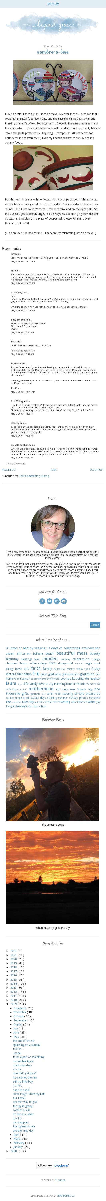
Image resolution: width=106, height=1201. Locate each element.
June (17, 1032)
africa (20, 653)
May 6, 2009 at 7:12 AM (22, 354)
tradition (16, 702)
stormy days (38, 697)
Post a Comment (16, 463)
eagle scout (92, 663)
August (18, 1024)
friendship (24, 674)
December (20, 1008)
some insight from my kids (29, 1093)
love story (45, 684)
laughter (95, 678)
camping (65, 659)
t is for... (18, 1049)
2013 (14, 987)
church (23, 663)
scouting (67, 693)
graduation (55, 674)
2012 (14, 991)
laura (11, 683)
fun (35, 673)
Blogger (60, 1180)
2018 (14, 967)
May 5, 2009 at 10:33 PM (23, 283)
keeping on (80, 678)
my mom (62, 689)
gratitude (87, 674)
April (17, 1134)
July (16, 1028)
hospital (24, 678)
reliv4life (15, 423)
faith (36, 668)
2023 (14, 950)
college (42, 663)
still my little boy (23, 1081)
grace (44, 674)
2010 (14, 1000)
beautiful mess (72, 653)
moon (23, 689)
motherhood (41, 688)
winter (91, 702)
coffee (33, 663)
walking (65, 702)
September (21, 1020)
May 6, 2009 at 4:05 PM (22, 436)
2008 (14, 1151)
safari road (54, 693)
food (87, 668)
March (18, 1138)
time (8, 702)
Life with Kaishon (20, 445)
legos (20, 684)
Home (53, 469)
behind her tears (23, 1061)
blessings (26, 659)
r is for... (18, 1085)
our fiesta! (19, 1097)
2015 (14, 979)
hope (16, 679)
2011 (14, 996)
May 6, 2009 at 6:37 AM (22, 332)
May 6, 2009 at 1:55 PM (22, 414)
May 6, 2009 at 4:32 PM (22, 457)
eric (26, 669)
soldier (10, 697)
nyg (90, 689)
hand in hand (21, 1089)
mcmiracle (79, 683)
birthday (12, 659)
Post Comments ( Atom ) (34, 476)
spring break (22, 697)
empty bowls (14, 668)
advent (10, 653)
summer (63, 697)
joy (69, 678)
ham (97, 674)
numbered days (22, 1065)
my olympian (20, 1122)
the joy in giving (23, 1106)
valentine (39, 702)
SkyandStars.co (66, 1196)
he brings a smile (23, 1114)
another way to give (25, 1101)
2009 (14, 1004)
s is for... (18, 1069)
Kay (13, 254)
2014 (14, 983)
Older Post (97, 469)
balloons (38, 653)
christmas (11, 663)
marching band (63, 683)
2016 (14, 975)
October (19, 1016)
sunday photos (78, 697)
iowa (63, 678)
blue (36, 659)
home (9, 678)
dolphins (79, 663)
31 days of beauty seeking (26, 648)
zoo (30, 706)
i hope (17, 1053)
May (17, 1036)
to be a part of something (28, 1057)
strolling (52, 697)
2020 (14, 959)
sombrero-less (21, 1110)
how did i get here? (25, 1073)
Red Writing (17, 401)
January (19, 1147)
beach (49, 653)
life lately (31, 684)
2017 (14, 971)
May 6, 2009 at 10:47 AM (23, 392)
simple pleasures (87, 693)
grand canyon (70, 674)
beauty (95, 653)
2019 (14, 963)
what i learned (79, 702)
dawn (52, 663)
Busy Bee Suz (18, 319)
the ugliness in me (24, 1126)
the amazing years (53, 824)
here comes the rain (25, 1077)
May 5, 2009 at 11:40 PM (23, 310)
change (96, 659)
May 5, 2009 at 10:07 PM (23, 261)
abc (97, 648)
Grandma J (17, 292)
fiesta (57, 668)
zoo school (40, 706)
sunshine (94, 697)
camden (50, 658)
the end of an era (23, 1040)
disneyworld (65, 663)
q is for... (18, 1118)
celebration (80, 659)
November (20, 1012)
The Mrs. (15, 363)
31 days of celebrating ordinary (70, 648)
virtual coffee (52, 702)
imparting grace (50, 679)
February (19, 1142)
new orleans (78, 689)
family (47, 669)
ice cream (35, 678)
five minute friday (72, 668)
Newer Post (9, 469)
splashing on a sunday (26, 1044)
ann (29, 653)
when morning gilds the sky (53, 927)
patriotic (35, 693)
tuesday (28, 702)
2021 (14, 955)
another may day (23, 1130)
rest (43, 694)
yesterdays (19, 706)
